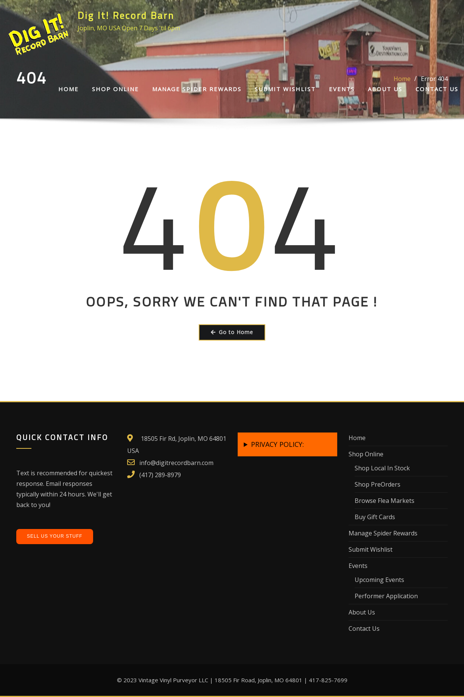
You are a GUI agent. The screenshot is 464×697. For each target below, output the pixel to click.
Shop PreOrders (377, 484)
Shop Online (115, 89)
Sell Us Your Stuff (55, 536)
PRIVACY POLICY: (277, 444)
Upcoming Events (379, 580)
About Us (385, 89)
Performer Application (386, 596)
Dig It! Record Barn (126, 15)
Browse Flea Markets (384, 500)
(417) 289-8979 (160, 475)
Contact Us (437, 89)
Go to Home (232, 332)
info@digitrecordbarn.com (176, 463)
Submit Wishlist (285, 89)
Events (342, 89)
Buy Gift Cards (375, 517)
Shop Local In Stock (382, 468)
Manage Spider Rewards (196, 89)
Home (68, 89)
